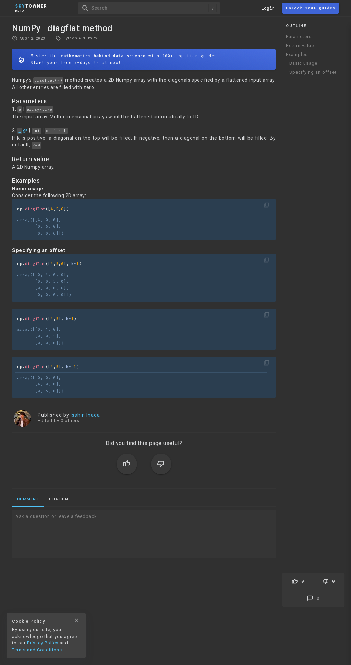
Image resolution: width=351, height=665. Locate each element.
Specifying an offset (313, 72)
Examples (297, 54)
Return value (300, 45)
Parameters (299, 36)
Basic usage (303, 63)
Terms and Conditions (37, 649)
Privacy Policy (42, 642)
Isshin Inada (85, 415)
